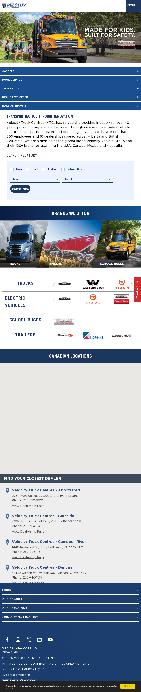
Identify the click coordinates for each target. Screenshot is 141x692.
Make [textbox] (15, 179)
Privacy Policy (15, 663)
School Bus (71, 169)
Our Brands (70, 599)
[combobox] (35, 179)
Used (32, 169)
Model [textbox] (68, 179)
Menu (131, 5)
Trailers (50, 169)
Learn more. (11, 688)
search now (20, 189)
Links (70, 590)
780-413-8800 (12, 652)
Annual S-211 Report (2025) (25, 669)
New (16, 169)
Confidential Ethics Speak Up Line (59, 663)
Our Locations (70, 608)
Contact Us (137, 289)
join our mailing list (70, 617)
